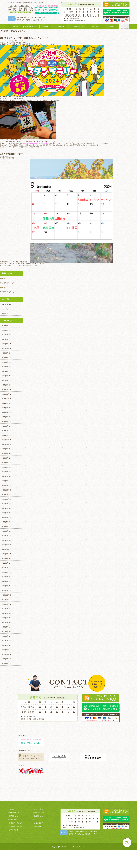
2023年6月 (5, 462)
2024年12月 (5, 389)
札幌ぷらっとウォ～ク (34, 44)
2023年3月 (5, 476)
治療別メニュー (63, 26)
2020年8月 (5, 613)
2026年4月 (5, 325)
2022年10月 (5, 499)
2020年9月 (5, 609)
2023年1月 (5, 485)
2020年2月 (5, 640)
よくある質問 (38, 823)
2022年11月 (5, 494)
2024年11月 (5, 394)
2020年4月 (5, 631)
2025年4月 (5, 371)
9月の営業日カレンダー (11, 154)
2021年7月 (5, 567)
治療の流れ (95, 26)
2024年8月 (5, 408)
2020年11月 (5, 599)
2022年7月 (5, 513)
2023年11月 (5, 444)
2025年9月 (5, 353)
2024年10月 (5, 398)
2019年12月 (5, 650)
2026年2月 (5, 335)
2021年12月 (5, 545)
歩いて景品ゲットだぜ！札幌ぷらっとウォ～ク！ (24, 38)
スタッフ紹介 (38, 809)
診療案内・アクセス (16, 823)
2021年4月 (5, 581)
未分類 (4, 313)
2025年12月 (5, 344)
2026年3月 (5, 330)
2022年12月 (5, 490)
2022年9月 (5, 504)
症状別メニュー (47, 26)
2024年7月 (5, 412)
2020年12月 (5, 595)
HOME (15, 26)
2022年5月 (5, 522)
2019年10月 (5, 659)
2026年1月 (5, 339)
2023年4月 (5, 472)
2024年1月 (5, 435)
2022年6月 (5, 517)
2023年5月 (5, 467)
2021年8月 (5, 563)
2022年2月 (5, 535)
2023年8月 (5, 453)
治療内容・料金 (79, 26)
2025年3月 (5, 376)
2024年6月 (5, 417)
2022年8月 (5, 508)
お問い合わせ (13, 830)
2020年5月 (5, 627)
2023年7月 (5, 458)
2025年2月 (5, 380)
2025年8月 (5, 357)
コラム (36, 819)
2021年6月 (5, 572)
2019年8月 (5, 663)
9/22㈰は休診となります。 (13, 31)
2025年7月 (5, 362)
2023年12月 (5, 440)
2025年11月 (5, 348)
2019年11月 (5, 654)
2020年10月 (5, 604)
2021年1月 (5, 590)
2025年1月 (5, 385)
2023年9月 (5, 449)
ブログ (4, 309)
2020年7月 (5, 618)
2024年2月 (5, 430)
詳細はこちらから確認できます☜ (10, 139)
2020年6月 (5, 622)
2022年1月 (5, 540)
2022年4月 (5, 526)
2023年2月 (5, 481)
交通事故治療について (16, 819)
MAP (42, 20)
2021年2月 (5, 586)
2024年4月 (5, 421)
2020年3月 (5, 636)
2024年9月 (5, 403)
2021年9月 (5, 558)
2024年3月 (5, 426)
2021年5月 (5, 577)
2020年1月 (5, 645)
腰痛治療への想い (31, 26)
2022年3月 (5, 531)
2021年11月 (5, 549)
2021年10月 (5, 554)
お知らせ (4, 304)
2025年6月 (5, 367)
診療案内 (111, 26)
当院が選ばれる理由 (16, 826)
